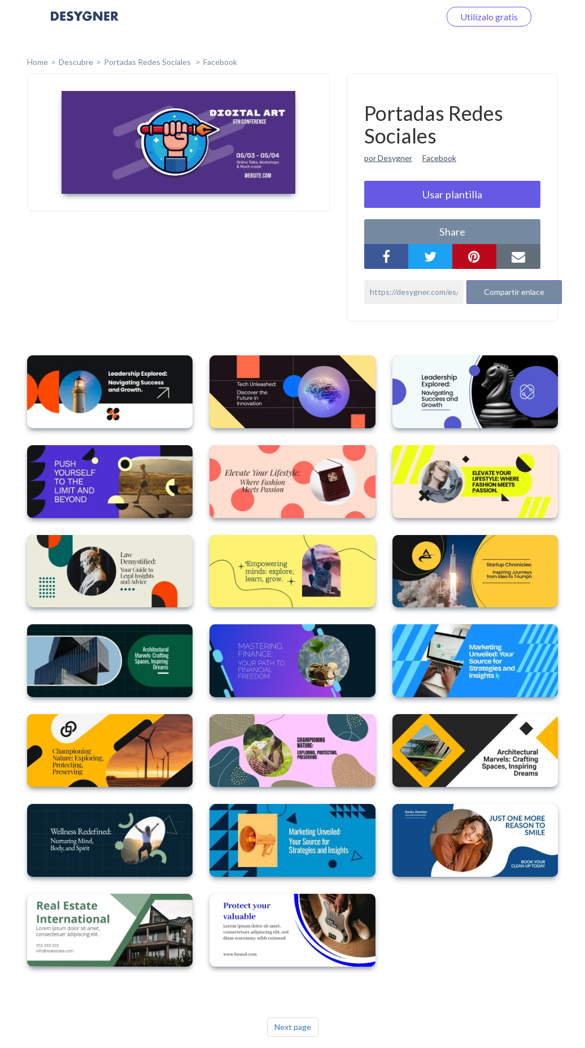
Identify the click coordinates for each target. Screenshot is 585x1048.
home (37, 62)
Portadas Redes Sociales (148, 62)
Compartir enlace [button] (514, 292)
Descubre (76, 62)
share (452, 231)
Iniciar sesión (401, 16)
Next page (292, 1027)
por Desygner (388, 158)
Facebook (220, 62)
